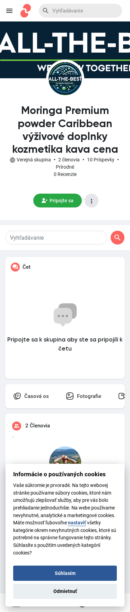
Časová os (31, 396)
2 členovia (69, 159)
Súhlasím (65, 573)
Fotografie (83, 396)
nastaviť (77, 523)
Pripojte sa (57, 200)
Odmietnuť (65, 591)
